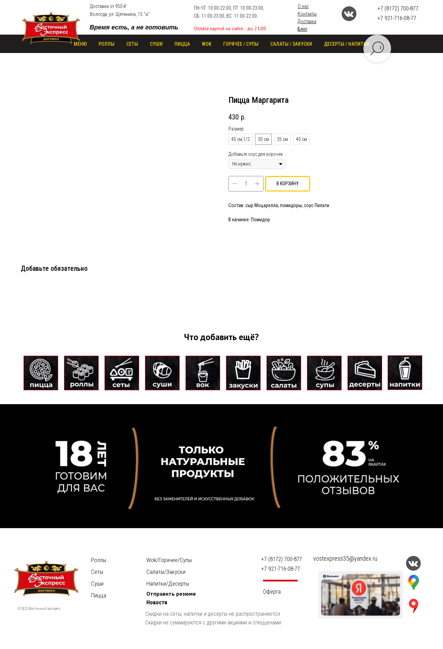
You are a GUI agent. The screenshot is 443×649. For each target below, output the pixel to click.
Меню (80, 44)
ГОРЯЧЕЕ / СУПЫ (241, 44)
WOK (206, 44)
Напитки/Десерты (167, 583)
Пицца (98, 595)
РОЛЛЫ (107, 44)
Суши (97, 583)
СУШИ (156, 44)
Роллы (98, 560)
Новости (156, 602)
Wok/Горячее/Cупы (169, 560)
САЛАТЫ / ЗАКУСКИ (291, 44)
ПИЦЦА (182, 44)
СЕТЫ (132, 44)
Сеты (97, 571)
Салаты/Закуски (166, 571)
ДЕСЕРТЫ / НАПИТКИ (346, 44)
